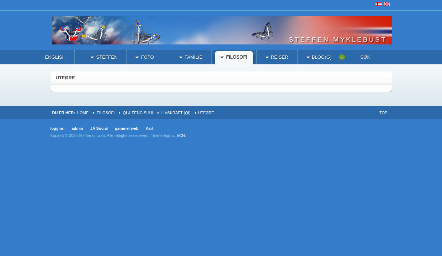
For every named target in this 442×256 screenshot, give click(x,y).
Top (383, 113)
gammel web (126, 128)
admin (77, 128)
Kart (149, 128)
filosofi (106, 113)
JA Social (99, 128)
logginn (57, 128)
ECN (180, 135)
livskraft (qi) (176, 113)
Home (83, 113)
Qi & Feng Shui (138, 113)
